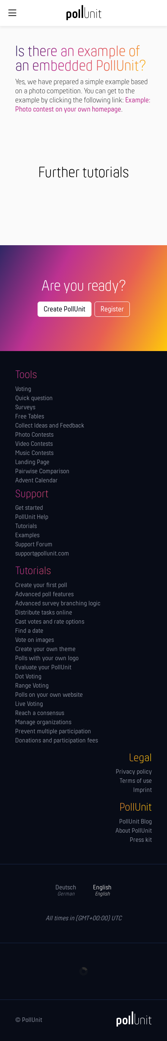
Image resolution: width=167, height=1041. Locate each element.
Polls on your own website (49, 695)
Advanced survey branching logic (58, 603)
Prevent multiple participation (53, 731)
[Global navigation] (12, 13)
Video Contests (34, 444)
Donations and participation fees (56, 741)
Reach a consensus (39, 713)
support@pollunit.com (42, 554)
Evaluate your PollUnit (43, 667)
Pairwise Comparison (42, 471)
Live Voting (29, 704)
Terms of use (136, 781)
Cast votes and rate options (49, 622)
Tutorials (26, 526)
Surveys (25, 407)
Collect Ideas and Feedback (49, 426)
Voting (23, 389)
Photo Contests (34, 435)
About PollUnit (133, 831)
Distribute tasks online (43, 613)
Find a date (29, 631)
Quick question (34, 398)
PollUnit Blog (135, 822)
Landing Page (32, 462)
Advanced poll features (44, 594)
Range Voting (32, 686)
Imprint (142, 790)
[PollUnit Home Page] (83, 15)
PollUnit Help (31, 517)
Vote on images (34, 640)
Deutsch (65, 891)
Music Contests (34, 453)
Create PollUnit (64, 309)
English (102, 891)
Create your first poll (41, 585)
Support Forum (33, 544)
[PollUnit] (130, 1019)
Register (112, 309)
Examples (27, 535)
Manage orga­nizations (43, 722)
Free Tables (29, 417)
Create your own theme (45, 649)
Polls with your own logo (47, 658)
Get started (29, 508)
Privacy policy (134, 772)
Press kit (141, 840)
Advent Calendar (36, 480)
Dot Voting (28, 677)
